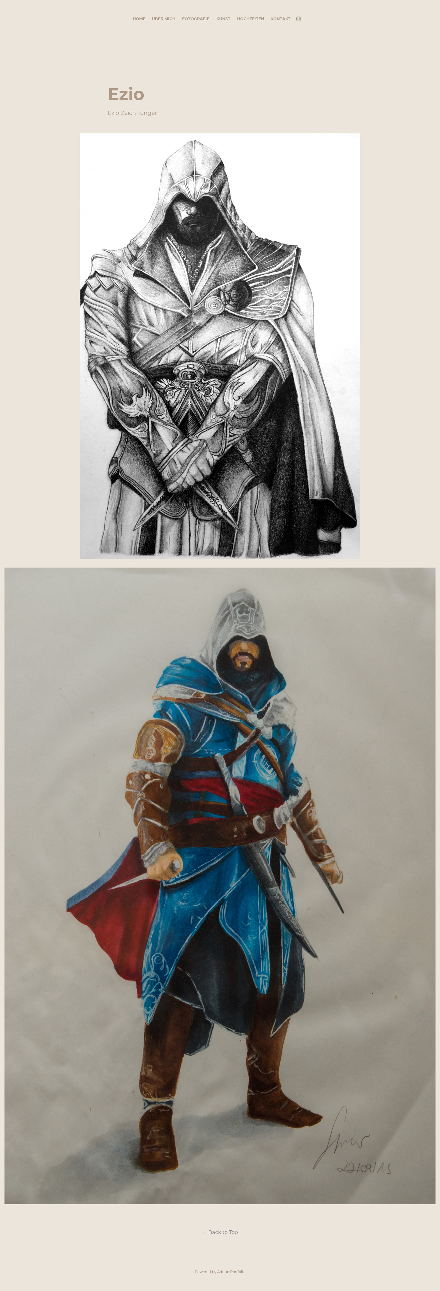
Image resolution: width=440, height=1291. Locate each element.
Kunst (223, 18)
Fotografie (195, 18)
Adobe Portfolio (231, 1271)
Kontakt (280, 18)
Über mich (163, 18)
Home (139, 18)
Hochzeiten (250, 18)
